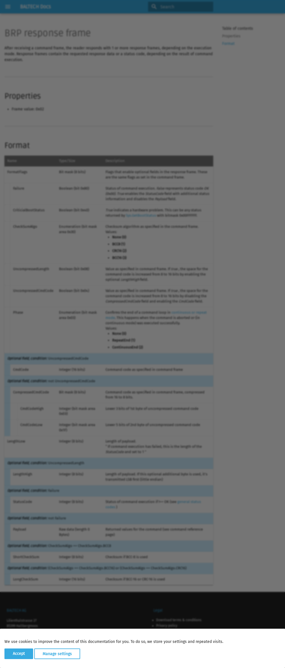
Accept (19, 653)
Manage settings (57, 653)
